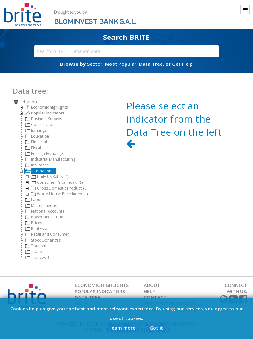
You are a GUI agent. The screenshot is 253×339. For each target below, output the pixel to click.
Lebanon (25, 101)
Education (37, 136)
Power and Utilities (45, 216)
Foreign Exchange (44, 153)
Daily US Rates (49, 176)
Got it (156, 328)
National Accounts (44, 211)
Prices (33, 222)
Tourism (35, 245)
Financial (36, 141)
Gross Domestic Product (59, 188)
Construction (40, 124)
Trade (33, 251)
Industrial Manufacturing (50, 159)
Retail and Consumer (47, 234)
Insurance (37, 164)
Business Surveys (43, 118)
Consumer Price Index (57, 182)
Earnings (36, 130)
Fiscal (33, 147)
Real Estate (38, 228)
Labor (33, 199)
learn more (122, 328)
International (40, 170)
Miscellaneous (41, 205)
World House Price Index (59, 193)
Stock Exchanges (43, 239)
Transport (37, 257)
